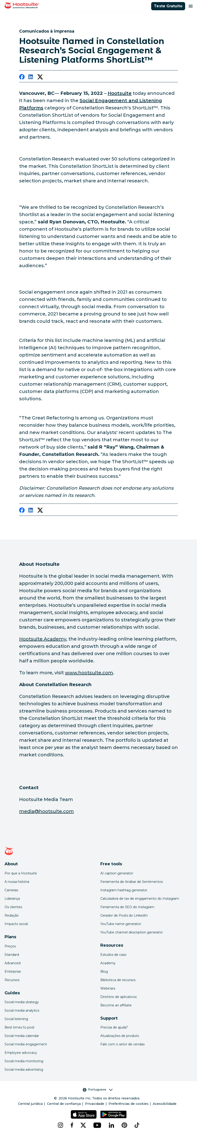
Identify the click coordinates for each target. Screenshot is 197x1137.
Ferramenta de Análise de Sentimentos (131, 882)
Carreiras (11, 890)
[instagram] (60, 1125)
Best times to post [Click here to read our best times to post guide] (19, 1027)
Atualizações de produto (119, 1036)
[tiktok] (137, 1125)
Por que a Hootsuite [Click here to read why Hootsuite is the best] (21, 873)
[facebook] (22, 77)
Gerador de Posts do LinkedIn (124, 915)
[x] (83, 1125)
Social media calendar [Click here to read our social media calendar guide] (22, 1036)
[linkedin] (31, 77)
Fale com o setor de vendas (122, 1044)
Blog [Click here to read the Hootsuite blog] (104, 971)
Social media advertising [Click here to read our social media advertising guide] (24, 1069)
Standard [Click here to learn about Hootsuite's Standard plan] (12, 955)
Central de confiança (64, 1104)
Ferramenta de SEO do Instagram (127, 907)
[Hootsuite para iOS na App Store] (83, 1114)
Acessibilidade (164, 1104)
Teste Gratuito (168, 6)
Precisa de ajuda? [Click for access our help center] (114, 1027)
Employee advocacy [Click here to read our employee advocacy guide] (21, 1053)
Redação (12, 915)
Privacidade (94, 1104)
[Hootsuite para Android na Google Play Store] (113, 1114)
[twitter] (40, 77)
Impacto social (16, 924)
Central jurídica (30, 1104)
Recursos (12, 980)
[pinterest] (124, 1125)
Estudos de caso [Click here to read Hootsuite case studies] (113, 955)
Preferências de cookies (128, 1104)
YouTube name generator (120, 924)
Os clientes (13, 907)
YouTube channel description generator (131, 932)
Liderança (12, 899)
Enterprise (13, 971)
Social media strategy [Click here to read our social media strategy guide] (22, 1002)
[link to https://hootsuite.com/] (120, 93)
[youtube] (97, 1125)
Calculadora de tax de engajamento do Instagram (139, 899)
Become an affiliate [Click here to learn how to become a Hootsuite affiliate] (116, 1005)
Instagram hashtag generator (123, 890)
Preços (10, 946)
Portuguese (98, 1089)
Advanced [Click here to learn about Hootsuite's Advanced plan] (13, 963)
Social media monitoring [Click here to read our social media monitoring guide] (24, 1061)
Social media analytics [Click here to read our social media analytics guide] (22, 1010)
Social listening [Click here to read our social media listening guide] (16, 1019)
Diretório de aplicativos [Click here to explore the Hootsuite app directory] (118, 997)
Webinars (107, 988)
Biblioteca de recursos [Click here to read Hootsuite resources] (117, 980)
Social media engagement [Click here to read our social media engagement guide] (26, 1044)
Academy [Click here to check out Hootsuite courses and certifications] (108, 963)
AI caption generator (116, 873)
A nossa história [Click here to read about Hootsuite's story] (17, 882)
